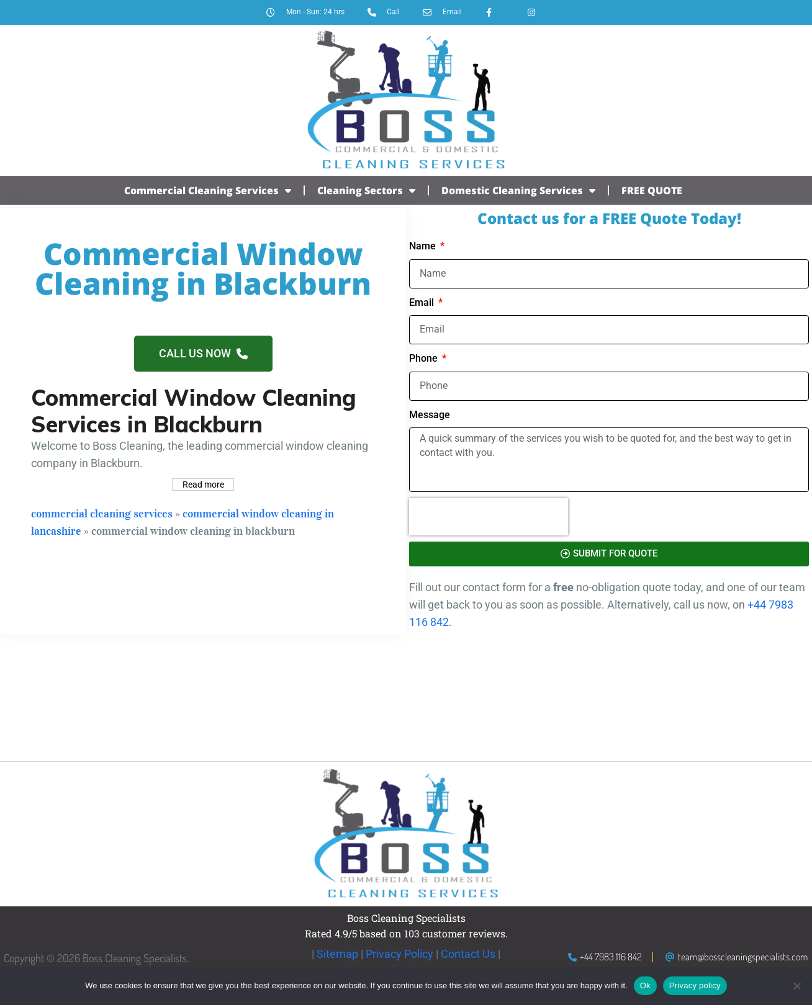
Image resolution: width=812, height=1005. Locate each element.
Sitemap (337, 953)
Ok (645, 985)
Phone (424, 358)
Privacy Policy (399, 953)
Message (429, 415)
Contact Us (468, 953)
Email (422, 302)
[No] (796, 986)
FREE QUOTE (651, 190)
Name (423, 246)
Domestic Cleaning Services (518, 190)
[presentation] (488, 516)
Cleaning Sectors (366, 190)
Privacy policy (695, 985)
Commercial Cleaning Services (207, 190)
